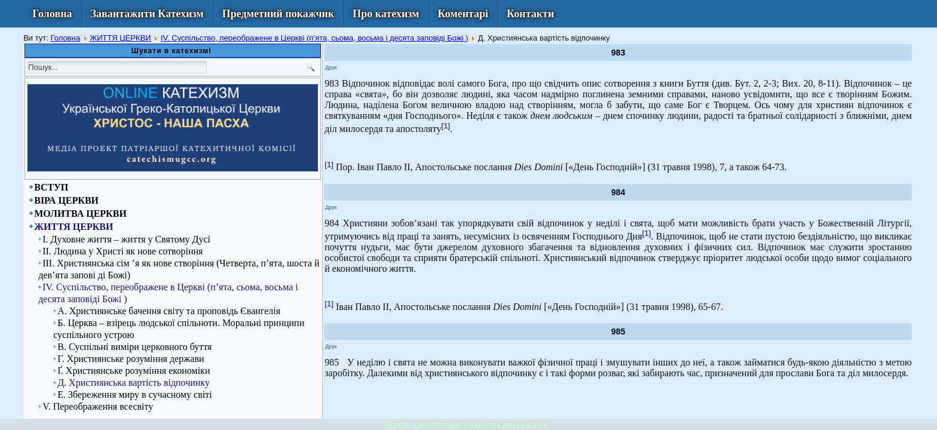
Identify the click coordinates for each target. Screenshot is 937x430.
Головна (52, 14)
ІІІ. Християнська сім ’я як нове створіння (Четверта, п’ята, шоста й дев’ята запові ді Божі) (178, 269)
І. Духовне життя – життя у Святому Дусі (126, 239)
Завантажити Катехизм (147, 14)
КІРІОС (399, 425)
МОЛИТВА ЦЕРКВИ (80, 213)
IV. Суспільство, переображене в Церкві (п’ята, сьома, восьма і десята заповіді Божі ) (314, 37)
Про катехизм (386, 14)
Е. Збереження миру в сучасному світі (134, 394)
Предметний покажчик (278, 14)
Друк (330, 67)
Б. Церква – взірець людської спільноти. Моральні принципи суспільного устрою (178, 329)
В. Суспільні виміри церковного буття (134, 347)
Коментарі (463, 14)
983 (618, 52)
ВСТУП (51, 187)
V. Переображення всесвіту (97, 406)
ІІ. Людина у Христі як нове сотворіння (122, 251)
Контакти (530, 14)
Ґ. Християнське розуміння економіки (133, 371)
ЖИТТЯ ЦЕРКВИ (120, 37)
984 (618, 192)
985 (618, 331)
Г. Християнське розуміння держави (130, 359)
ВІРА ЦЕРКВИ (66, 200)
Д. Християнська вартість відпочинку (133, 382)
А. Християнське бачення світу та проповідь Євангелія (168, 311)
